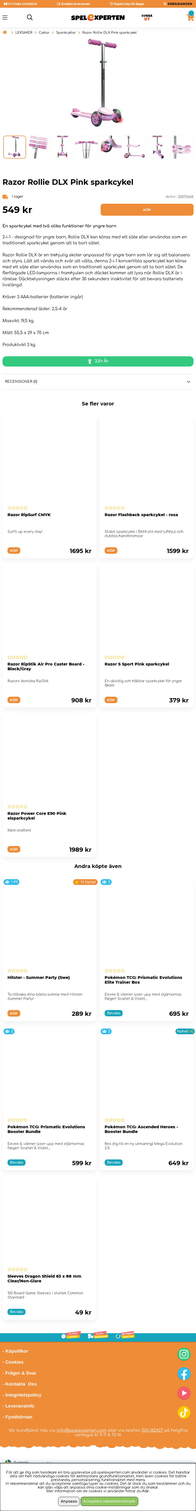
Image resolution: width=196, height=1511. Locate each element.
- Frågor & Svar (19, 1373)
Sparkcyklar (66, 32)
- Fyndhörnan (17, 1416)
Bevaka (113, 1013)
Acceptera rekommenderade (109, 1501)
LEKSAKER (24, 32)
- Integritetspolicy (22, 1395)
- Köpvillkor (15, 1351)
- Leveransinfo (19, 1406)
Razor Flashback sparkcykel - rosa (141, 514)
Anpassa (69, 1501)
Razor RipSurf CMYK (29, 514)
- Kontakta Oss (20, 1384)
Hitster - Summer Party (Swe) (39, 977)
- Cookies (13, 1362)
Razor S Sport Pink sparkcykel (137, 664)
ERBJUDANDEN (180, 4)
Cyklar (44, 32)
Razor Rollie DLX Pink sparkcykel (109, 32)
